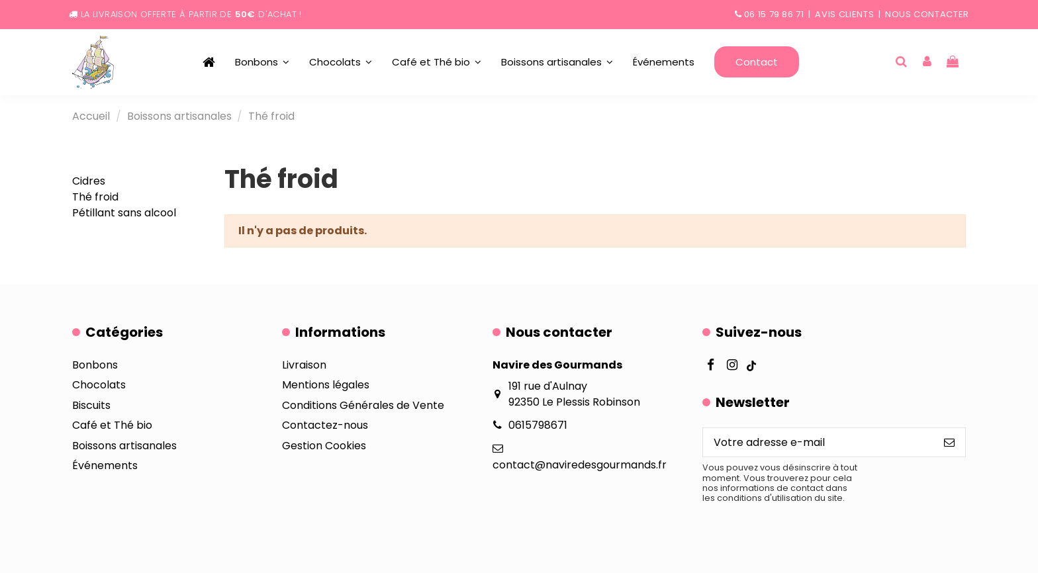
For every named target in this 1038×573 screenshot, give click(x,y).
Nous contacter (927, 14)
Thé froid (95, 196)
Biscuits (91, 405)
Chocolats (99, 384)
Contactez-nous (325, 425)
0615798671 (537, 425)
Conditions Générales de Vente (363, 405)
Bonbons (95, 365)
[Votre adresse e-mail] (818, 442)
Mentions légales (325, 384)
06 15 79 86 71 (774, 14)
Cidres (88, 181)
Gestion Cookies (324, 445)
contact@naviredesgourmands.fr (580, 464)
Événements (105, 465)
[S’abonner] (949, 442)
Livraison (304, 365)
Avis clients (844, 14)
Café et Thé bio (112, 425)
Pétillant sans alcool (124, 212)
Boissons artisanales (124, 445)
